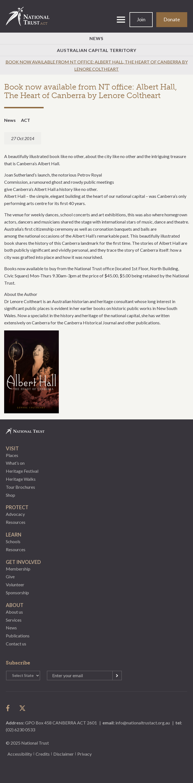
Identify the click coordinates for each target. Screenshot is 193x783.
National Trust (30, 16)
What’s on (15, 463)
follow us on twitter (22, 708)
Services (14, 619)
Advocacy (15, 514)
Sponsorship (17, 592)
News (96, 38)
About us (14, 611)
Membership (18, 568)
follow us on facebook (9, 708)
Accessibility (19, 753)
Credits (43, 753)
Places (12, 455)
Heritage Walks (21, 479)
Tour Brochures (20, 487)
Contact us (16, 643)
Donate (171, 19)
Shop (10, 495)
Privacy (84, 753)
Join (141, 19)
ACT (25, 120)
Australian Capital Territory (96, 50)
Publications (18, 635)
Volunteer (15, 584)
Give (10, 576)
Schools (13, 541)
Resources (15, 522)
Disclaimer (63, 753)
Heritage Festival (22, 471)
